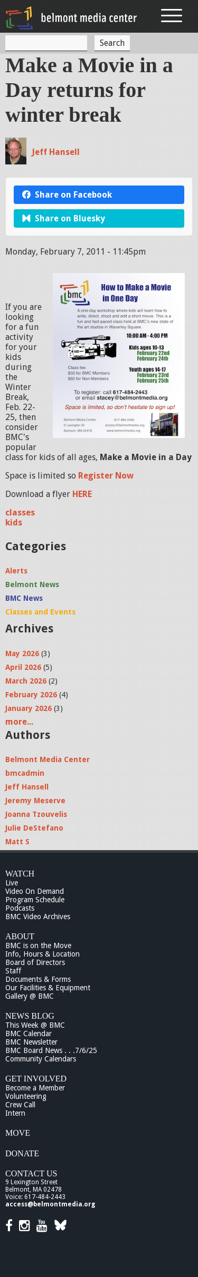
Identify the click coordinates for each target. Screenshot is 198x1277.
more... (19, 722)
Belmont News (32, 584)
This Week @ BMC (35, 1025)
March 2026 (25, 681)
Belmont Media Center (47, 759)
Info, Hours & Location (42, 954)
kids (13, 523)
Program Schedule (34, 899)
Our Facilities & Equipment (47, 987)
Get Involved (36, 1078)
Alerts (16, 571)
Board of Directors (35, 962)
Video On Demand (34, 891)
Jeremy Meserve (35, 800)
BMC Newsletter (31, 1042)
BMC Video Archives (37, 916)
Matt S (17, 841)
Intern (15, 1113)
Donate (22, 1153)
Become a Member (35, 1088)
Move (17, 1132)
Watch (19, 873)
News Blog (29, 1015)
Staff (13, 971)
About (19, 936)
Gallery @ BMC (29, 996)
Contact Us (31, 1173)
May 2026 (22, 653)
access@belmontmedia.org (50, 1204)
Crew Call (20, 1104)
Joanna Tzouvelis (36, 814)
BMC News (24, 598)
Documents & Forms (38, 979)
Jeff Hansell (56, 152)
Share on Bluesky (63, 218)
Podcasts (19, 908)
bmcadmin (24, 773)
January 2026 (28, 708)
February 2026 (31, 694)
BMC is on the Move (38, 945)
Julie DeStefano (34, 828)
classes (20, 513)
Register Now (106, 476)
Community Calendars (40, 1059)
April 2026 (23, 667)
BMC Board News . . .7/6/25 (51, 1050)
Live (11, 883)
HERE (82, 494)
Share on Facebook (67, 195)
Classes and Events (40, 612)
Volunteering (25, 1096)
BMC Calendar (28, 1033)
